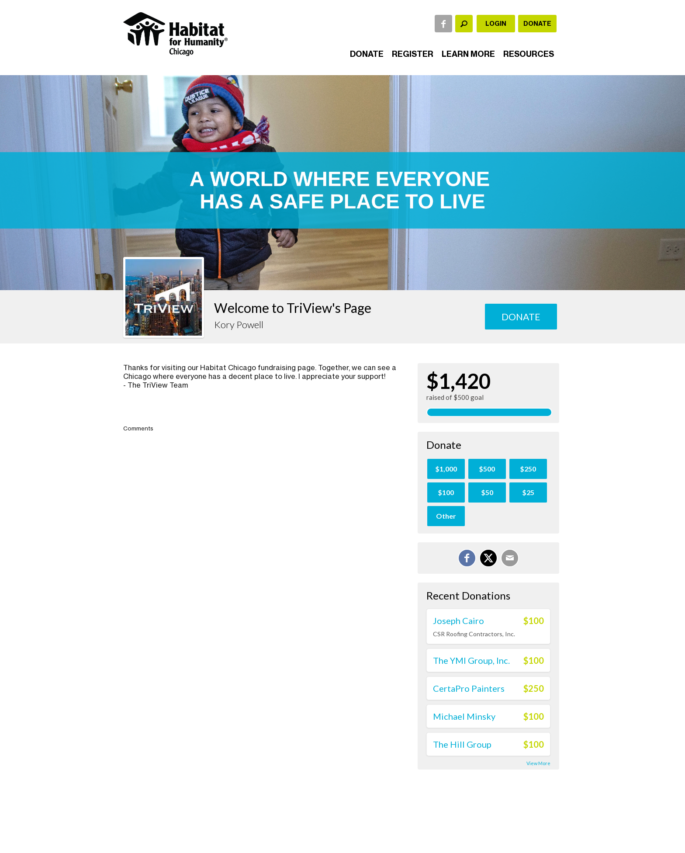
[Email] (510, 558)
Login (495, 24)
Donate (537, 24)
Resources (528, 54)
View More (538, 763)
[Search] (464, 23)
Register (412, 54)
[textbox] (464, 23)
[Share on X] (488, 558)
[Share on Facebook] (467, 558)
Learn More (468, 54)
